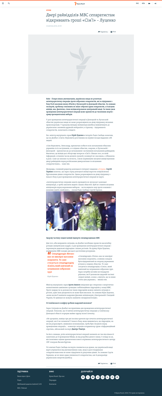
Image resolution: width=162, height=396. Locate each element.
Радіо (19, 380)
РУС (137, 3)
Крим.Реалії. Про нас (57, 376)
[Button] (103, 31)
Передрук (52, 380)
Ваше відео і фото (23, 376)
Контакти (52, 384)
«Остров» (102, 169)
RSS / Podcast (22, 388)
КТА (143, 3)
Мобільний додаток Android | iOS (29, 384)
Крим (48, 10)
